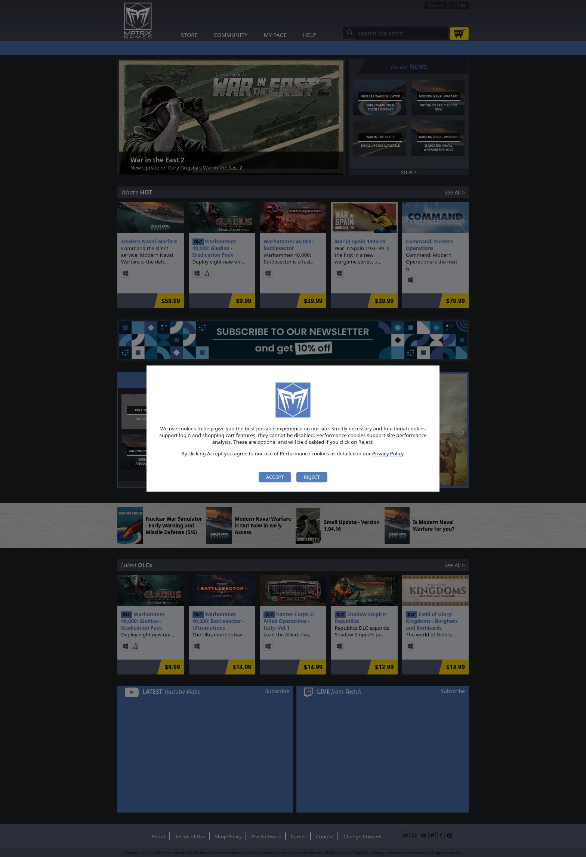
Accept (275, 477)
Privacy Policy (388, 453)
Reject (312, 477)
